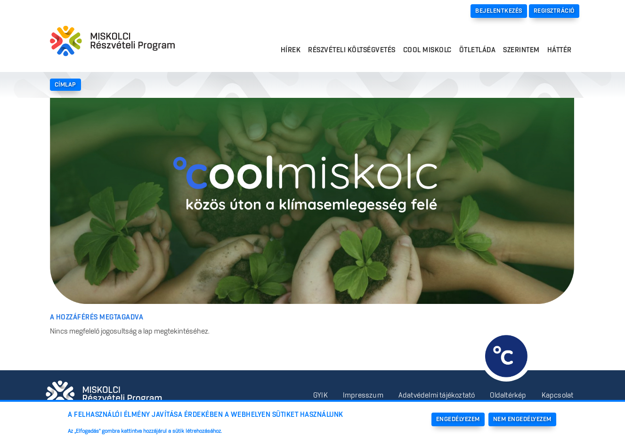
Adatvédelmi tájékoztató (436, 395)
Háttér (559, 50)
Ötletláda (477, 50)
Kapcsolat (558, 395)
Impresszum (363, 395)
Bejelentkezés (498, 11)
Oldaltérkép (508, 395)
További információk (257, 431)
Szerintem (521, 50)
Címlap (65, 84)
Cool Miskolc (427, 50)
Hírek (291, 50)
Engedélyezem (458, 419)
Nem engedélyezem (522, 419)
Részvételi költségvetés (352, 50)
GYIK (320, 395)
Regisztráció (554, 11)
